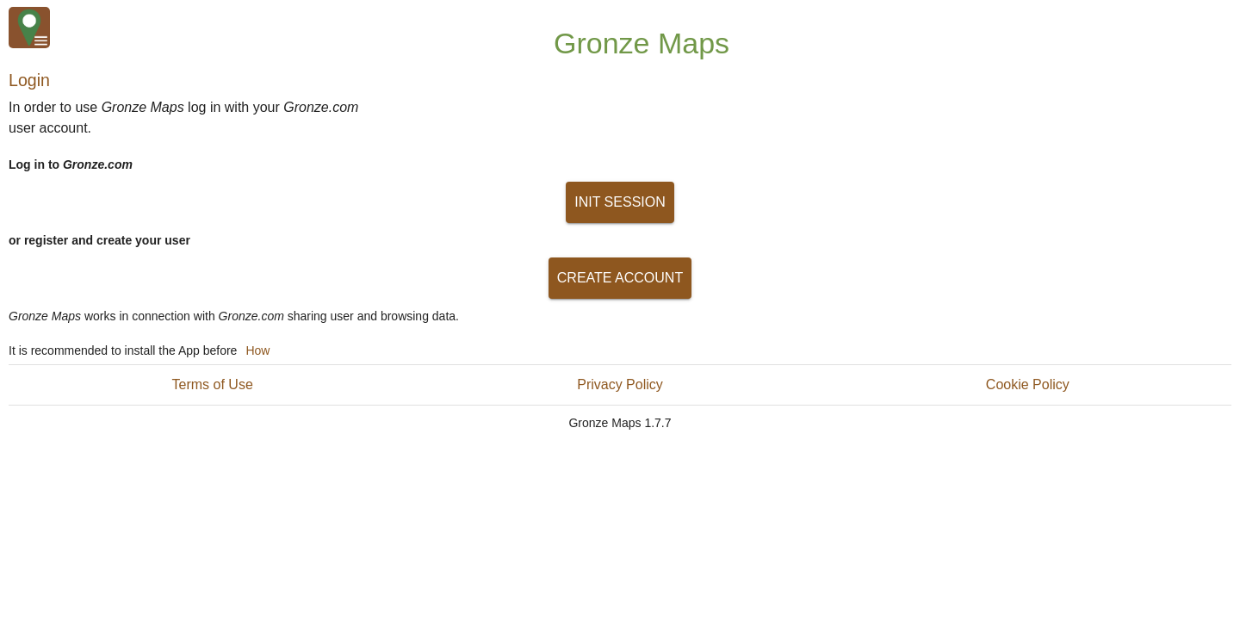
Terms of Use (212, 384)
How (257, 350)
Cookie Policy (1028, 384)
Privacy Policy (620, 384)
